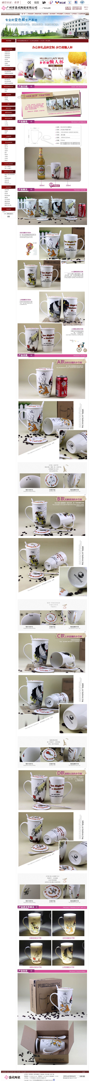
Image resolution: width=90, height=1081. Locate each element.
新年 (6, 152)
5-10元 (6, 123)
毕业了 (6, 160)
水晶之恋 (7, 180)
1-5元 (6, 121)
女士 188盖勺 (8, 166)
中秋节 (6, 148)
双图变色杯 (7, 55)
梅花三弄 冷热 (8, 205)
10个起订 (7, 139)
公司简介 (26, 1074)
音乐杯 (6, 59)
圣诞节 (6, 150)
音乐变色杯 (7, 61)
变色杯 (6, 131)
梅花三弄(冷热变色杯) (10, 174)
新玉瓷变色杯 (8, 81)
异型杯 (6, 89)
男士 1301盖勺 (8, 168)
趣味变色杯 (7, 201)
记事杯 (6, 63)
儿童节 (6, 156)
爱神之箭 (7, 182)
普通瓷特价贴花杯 (9, 73)
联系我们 (31, 1074)
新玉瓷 (6, 97)
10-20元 (6, 125)
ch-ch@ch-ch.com (33, 1076)
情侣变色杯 (7, 195)
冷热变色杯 (7, 57)
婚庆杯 (6, 197)
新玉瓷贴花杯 (8, 71)
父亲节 (6, 158)
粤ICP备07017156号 (72, 1078)
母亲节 (6, 154)
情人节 (6, 147)
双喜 (6, 176)
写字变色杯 (7, 65)
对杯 (6, 91)
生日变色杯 (7, 199)
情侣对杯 (7, 189)
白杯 (6, 133)
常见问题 (47, 1074)
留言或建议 (36, 1074)
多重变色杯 (7, 53)
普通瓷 (6, 99)
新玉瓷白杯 (7, 79)
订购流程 (42, 1074)
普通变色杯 (7, 51)
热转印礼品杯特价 (9, 83)
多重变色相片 (8, 178)
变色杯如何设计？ (9, 115)
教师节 (6, 145)
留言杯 (6, 193)
